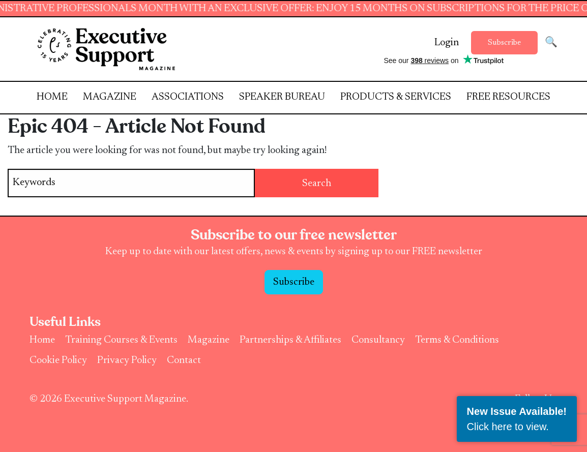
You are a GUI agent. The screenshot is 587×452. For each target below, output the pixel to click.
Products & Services (395, 97)
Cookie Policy (58, 360)
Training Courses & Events (121, 340)
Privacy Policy (127, 360)
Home (52, 97)
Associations (188, 97)
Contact (184, 360)
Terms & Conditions (457, 340)
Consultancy (378, 340)
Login (446, 43)
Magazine (109, 97)
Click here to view (506, 426)
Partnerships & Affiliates (290, 340)
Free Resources (508, 97)
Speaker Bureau (282, 97)
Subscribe (504, 43)
